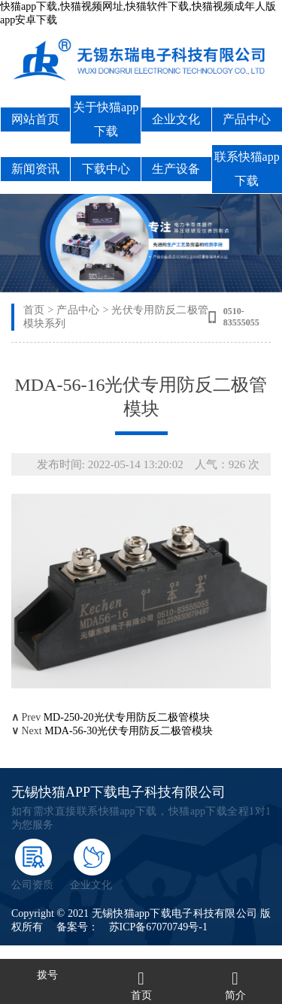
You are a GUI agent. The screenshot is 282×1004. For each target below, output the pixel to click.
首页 (34, 310)
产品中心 (247, 119)
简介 (235, 995)
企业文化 (176, 119)
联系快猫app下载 (247, 168)
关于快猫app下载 (105, 119)
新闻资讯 (35, 168)
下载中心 (106, 168)
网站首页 (35, 119)
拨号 (47, 975)
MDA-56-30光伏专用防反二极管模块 (128, 730)
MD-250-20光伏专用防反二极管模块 (127, 717)
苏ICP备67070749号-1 (158, 927)
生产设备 (176, 168)
